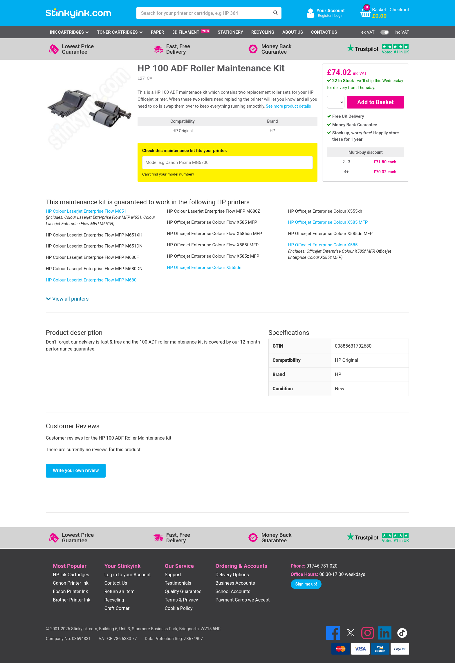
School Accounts (233, 584)
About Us (292, 32)
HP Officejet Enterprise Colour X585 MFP (328, 222)
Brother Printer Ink (71, 592)
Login (339, 15)
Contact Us (324, 32)
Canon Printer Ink (71, 575)
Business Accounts (235, 575)
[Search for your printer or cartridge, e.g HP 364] (203, 13)
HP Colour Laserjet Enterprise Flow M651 (86, 211)
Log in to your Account (127, 567)
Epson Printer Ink (70, 584)
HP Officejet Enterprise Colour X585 (323, 245)
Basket (379, 9)
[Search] (275, 13)
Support (173, 567)
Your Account (331, 10)
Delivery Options (232, 567)
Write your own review (76, 463)
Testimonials (178, 575)
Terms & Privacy (181, 592)
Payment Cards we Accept (243, 592)
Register (324, 15)
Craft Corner (117, 601)
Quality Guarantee (183, 584)
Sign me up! (306, 576)
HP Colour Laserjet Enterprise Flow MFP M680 (91, 280)
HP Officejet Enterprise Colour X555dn (204, 267)
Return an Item (119, 584)
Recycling (262, 32)
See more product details (288, 106)
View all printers (67, 291)
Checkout (399, 9)
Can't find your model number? (168, 174)
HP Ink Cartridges (71, 567)
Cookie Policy (179, 601)
